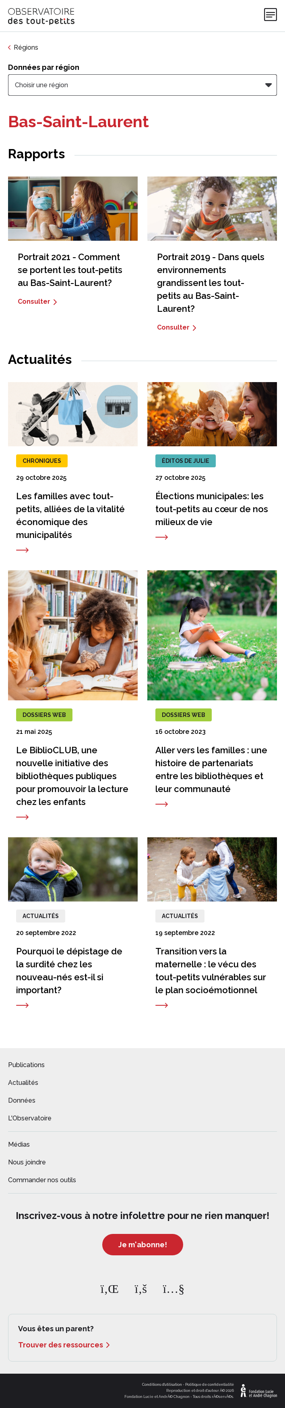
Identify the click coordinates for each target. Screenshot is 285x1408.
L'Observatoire (30, 1118)
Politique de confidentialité (209, 1385)
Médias (19, 1144)
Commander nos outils (42, 1180)
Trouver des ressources (60, 1345)
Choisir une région (41, 85)
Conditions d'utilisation (162, 1385)
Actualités (23, 1082)
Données (21, 1100)
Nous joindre (27, 1162)
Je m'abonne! (142, 1244)
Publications (26, 1065)
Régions (26, 47)
